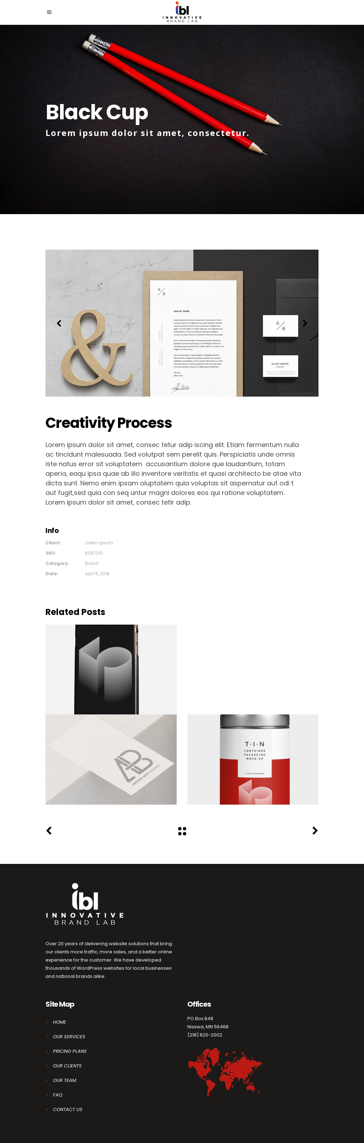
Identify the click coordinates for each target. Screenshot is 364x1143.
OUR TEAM (64, 1080)
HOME (59, 1022)
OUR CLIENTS (67, 1065)
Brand (91, 563)
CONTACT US (67, 1109)
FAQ (57, 1095)
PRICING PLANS (70, 1051)
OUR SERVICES (69, 1036)
